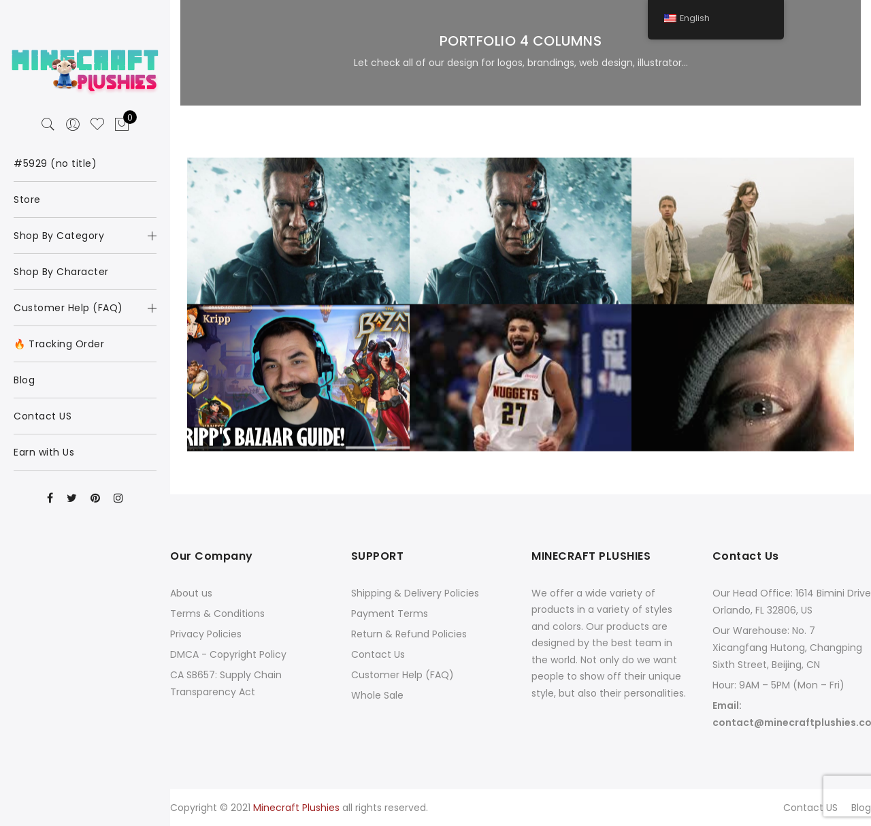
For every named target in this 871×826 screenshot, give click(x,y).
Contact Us (378, 654)
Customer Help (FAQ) (402, 675)
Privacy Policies (206, 634)
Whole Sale (377, 695)
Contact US (810, 807)
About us (191, 593)
